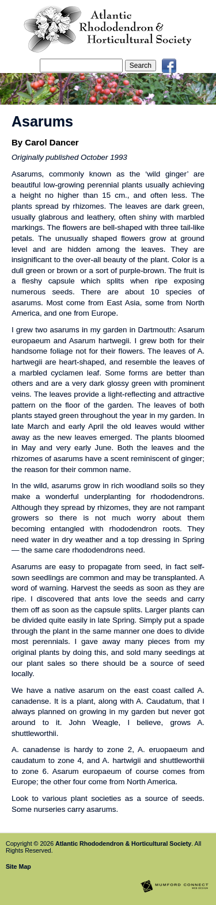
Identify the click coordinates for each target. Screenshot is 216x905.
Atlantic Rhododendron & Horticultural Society (123, 843)
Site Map (18, 866)
